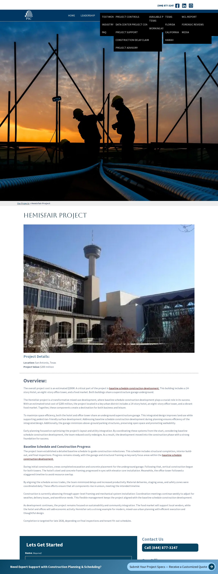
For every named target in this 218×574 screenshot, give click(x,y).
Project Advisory (127, 47)
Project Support (127, 32)
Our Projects (23, 203)
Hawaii (169, 40)
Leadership (88, 15)
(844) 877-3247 (165, 5)
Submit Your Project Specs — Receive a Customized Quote (172, 567)
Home (71, 15)
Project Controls (127, 16)
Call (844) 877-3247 (161, 547)
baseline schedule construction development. (134, 388)
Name (33, 553)
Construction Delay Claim (132, 40)
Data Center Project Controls (135, 24)
